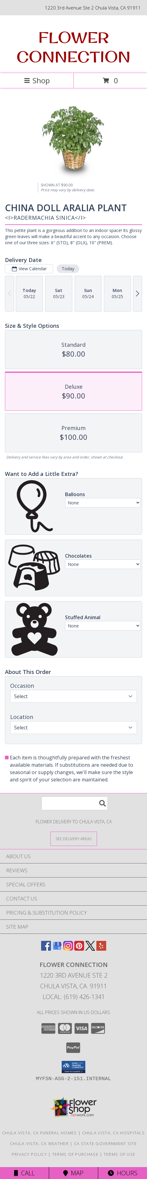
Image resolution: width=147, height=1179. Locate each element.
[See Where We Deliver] (73, 838)
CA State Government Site (105, 1143)
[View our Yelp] (101, 948)
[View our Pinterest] (79, 948)
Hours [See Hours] (122, 1173)
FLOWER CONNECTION (73, 47)
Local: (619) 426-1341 (74, 997)
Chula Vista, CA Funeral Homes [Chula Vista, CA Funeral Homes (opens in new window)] (39, 1133)
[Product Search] (74, 803)
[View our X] (90, 948)
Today (68, 268)
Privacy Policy (29, 1154)
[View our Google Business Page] (57, 948)
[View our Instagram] (68, 948)
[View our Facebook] (46, 948)
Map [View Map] (73, 1173)
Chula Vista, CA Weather (39, 1143)
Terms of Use (120, 1154)
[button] (73, 1067)
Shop (37, 80)
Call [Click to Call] (24, 1173)
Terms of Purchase (75, 1154)
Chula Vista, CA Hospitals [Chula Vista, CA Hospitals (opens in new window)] (113, 1133)
